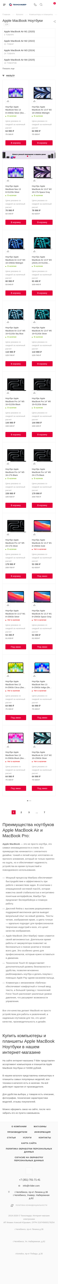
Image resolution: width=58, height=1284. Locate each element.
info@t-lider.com (31, 1185)
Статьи (11, 1137)
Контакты (45, 1137)
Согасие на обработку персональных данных (29, 1159)
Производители (17, 1132)
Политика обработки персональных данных (29, 1150)
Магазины (40, 1126)
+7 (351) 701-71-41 (29, 1180)
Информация (42, 1132)
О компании (19, 1126)
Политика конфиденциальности (31, 1205)
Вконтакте (29, 1171)
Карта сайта (29, 1143)
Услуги (27, 1137)
